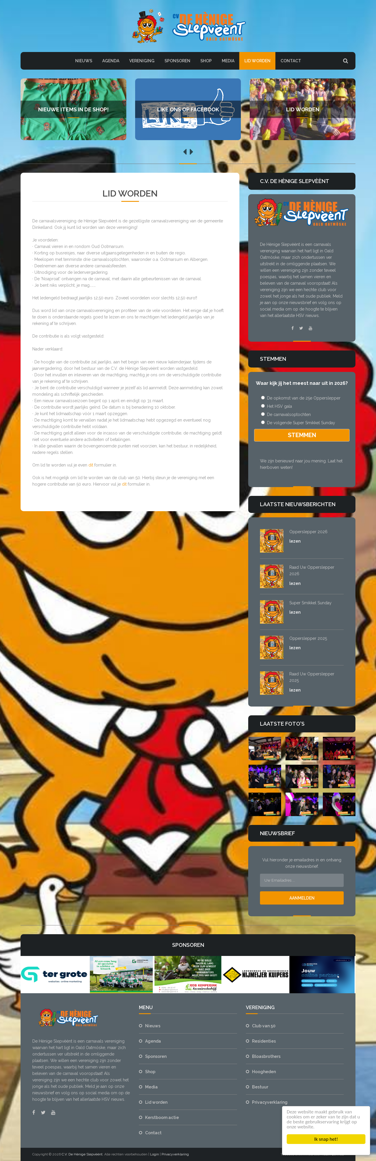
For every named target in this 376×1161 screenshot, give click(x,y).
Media (228, 60)
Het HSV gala (276, 406)
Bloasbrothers (266, 1056)
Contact (291, 60)
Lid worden (257, 60)
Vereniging (142, 60)
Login (154, 1154)
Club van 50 (264, 1026)
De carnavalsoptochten (285, 414)
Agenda (110, 60)
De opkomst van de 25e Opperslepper (300, 398)
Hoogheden (264, 1071)
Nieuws (83, 60)
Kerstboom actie (162, 1117)
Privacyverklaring (270, 1102)
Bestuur (260, 1087)
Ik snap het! (326, 1139)
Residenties (264, 1041)
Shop (206, 60)
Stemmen (302, 435)
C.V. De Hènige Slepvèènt (82, 1154)
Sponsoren (177, 60)
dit (90, 465)
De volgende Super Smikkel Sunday (297, 422)
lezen (295, 541)
